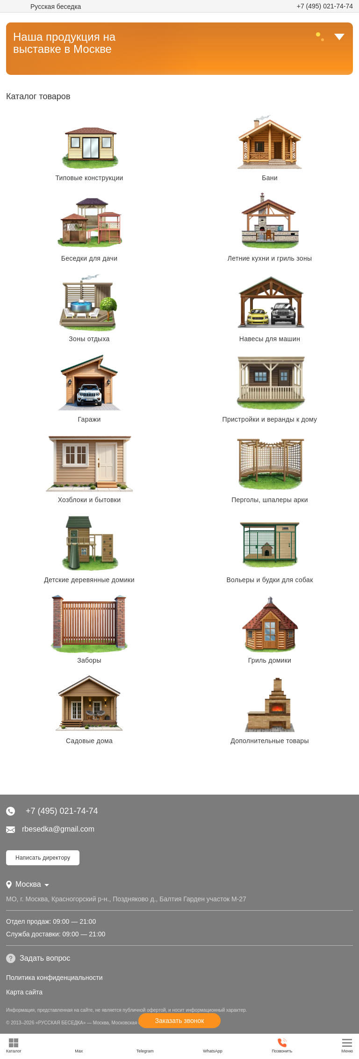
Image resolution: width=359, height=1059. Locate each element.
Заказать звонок (179, 1020)
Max (79, 1045)
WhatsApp (213, 1045)
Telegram (145, 1045)
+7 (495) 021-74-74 (325, 6)
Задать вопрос (38, 958)
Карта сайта (24, 992)
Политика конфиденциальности (54, 977)
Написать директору (42, 858)
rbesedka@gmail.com (50, 829)
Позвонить (282, 1045)
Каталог (14, 1045)
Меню (347, 1045)
